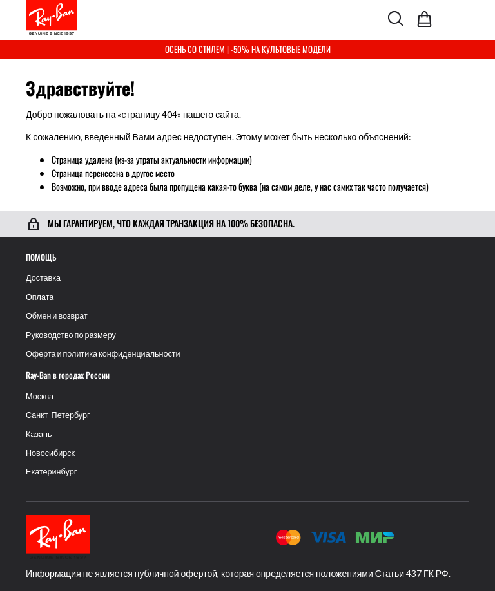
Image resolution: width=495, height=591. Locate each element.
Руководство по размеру (71, 335)
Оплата (39, 297)
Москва (39, 396)
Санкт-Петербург (58, 415)
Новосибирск (50, 453)
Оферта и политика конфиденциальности (103, 354)
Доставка (43, 278)
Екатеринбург (51, 471)
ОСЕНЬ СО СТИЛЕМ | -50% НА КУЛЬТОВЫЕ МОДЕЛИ (248, 48)
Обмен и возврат (57, 316)
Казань (39, 434)
